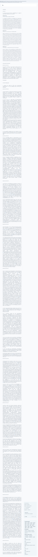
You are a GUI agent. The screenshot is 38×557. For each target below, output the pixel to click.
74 (34, 522)
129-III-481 (33, 531)
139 (34, 526)
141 (26, 527)
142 (29, 527)
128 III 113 (15, 209)
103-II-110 (26, 530)
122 (33, 525)
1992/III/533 (26, 539)
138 (31, 526)
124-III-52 (32, 530)
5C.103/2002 (19, 252)
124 (29, 526)
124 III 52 (14, 414)
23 (26, 522)
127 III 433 (7, 329)
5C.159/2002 (11, 255)
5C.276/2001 (17, 329)
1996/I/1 (29, 539)
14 (29, 522)
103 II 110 (10, 498)
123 (26, 526)
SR (18, 174)
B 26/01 (17, 463)
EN (35, 516)
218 (31, 527)
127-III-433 (26, 531)
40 (26, 525)
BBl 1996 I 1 (7, 151)
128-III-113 (29, 531)
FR (33, 516)
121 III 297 (5, 414)
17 (32, 522)
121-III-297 (29, 530)
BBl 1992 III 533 (8, 413)
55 (28, 525)
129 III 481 (4, 11)
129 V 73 (16, 464)
